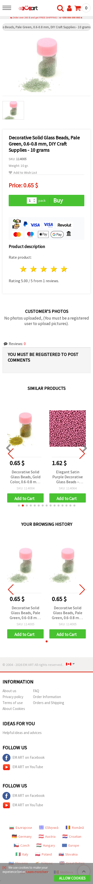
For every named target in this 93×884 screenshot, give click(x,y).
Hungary (45, 845)
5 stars (64, 269)
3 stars (44, 269)
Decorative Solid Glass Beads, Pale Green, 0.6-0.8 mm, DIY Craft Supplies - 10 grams (25, 613)
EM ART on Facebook (23, 758)
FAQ (36, 690)
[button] (19, 505)
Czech (22, 845)
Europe (70, 845)
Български (20, 827)
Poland (43, 854)
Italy (22, 854)
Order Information (47, 696)
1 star (24, 269)
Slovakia (68, 854)
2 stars (34, 269)
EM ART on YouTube (22, 767)
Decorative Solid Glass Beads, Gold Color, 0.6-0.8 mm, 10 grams (25, 477)
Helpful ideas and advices (22, 732)
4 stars (54, 269)
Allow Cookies (72, 878)
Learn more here (37, 872)
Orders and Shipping (48, 702)
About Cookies (13, 708)
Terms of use (12, 702)
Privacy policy (12, 696)
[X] (4, 867)
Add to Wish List (23, 173)
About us (9, 690)
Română (74, 827)
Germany (22, 836)
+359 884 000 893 (71, 17)
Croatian (71, 836)
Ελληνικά (49, 827)
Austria (47, 836)
